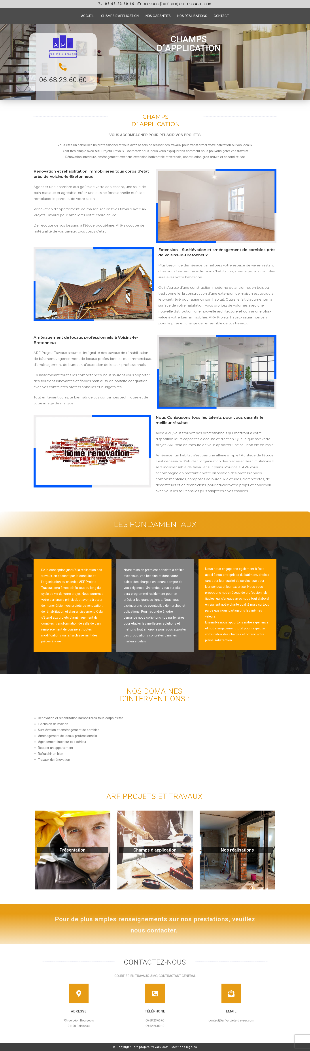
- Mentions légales (183, 1047)
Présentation (72, 850)
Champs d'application (154, 850)
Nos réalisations (237, 850)
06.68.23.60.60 (63, 80)
